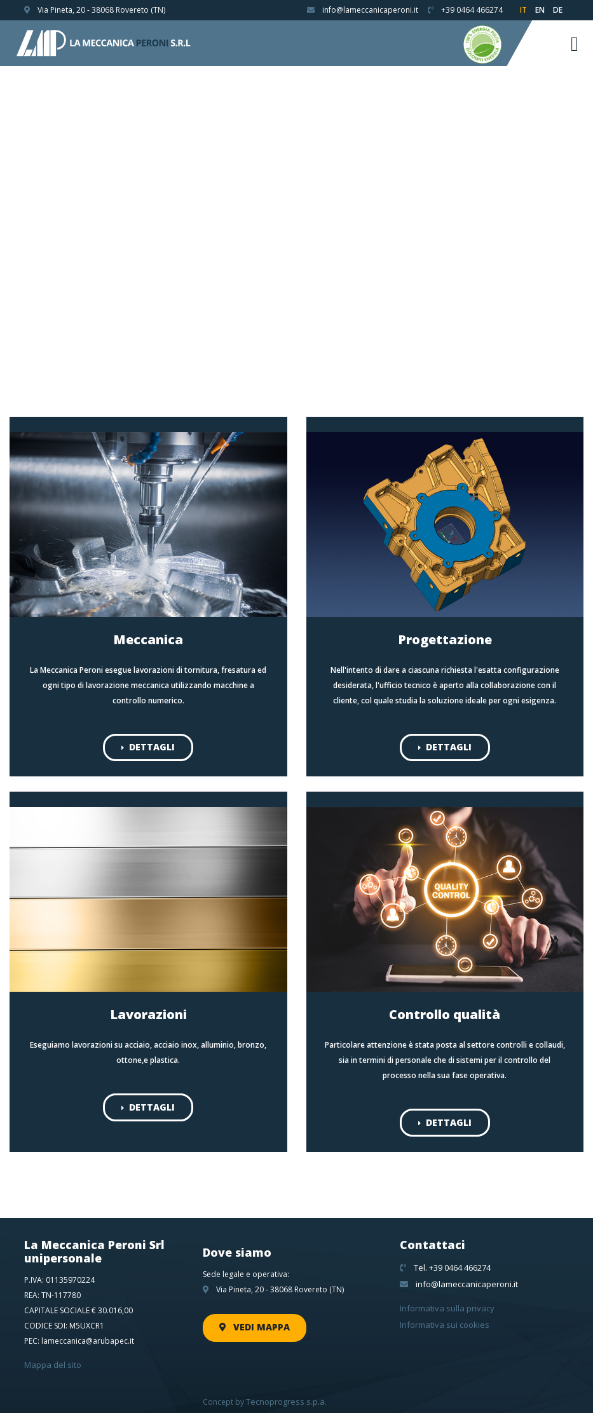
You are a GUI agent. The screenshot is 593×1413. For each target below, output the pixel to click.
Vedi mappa (250, 1321)
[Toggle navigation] (574, 43)
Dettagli (148, 746)
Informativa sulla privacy (443, 1300)
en (540, 9)
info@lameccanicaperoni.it (455, 1277)
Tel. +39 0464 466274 (444, 1262)
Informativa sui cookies (441, 1315)
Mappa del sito (51, 1359)
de (557, 9)
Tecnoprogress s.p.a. (284, 1394)
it (523, 9)
